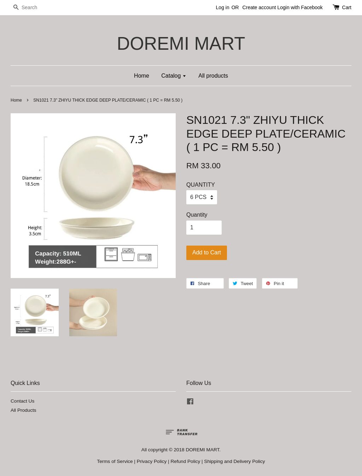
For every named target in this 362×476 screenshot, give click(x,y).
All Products (23, 410)
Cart (346, 7)
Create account (259, 7)
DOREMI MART (181, 44)
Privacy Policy (152, 461)
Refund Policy (185, 461)
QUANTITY (200, 185)
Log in (222, 7)
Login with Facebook (299, 7)
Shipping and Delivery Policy (234, 461)
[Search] (32, 7)
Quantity (197, 215)
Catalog (173, 76)
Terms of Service (115, 461)
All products (213, 76)
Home (141, 76)
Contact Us (22, 401)
